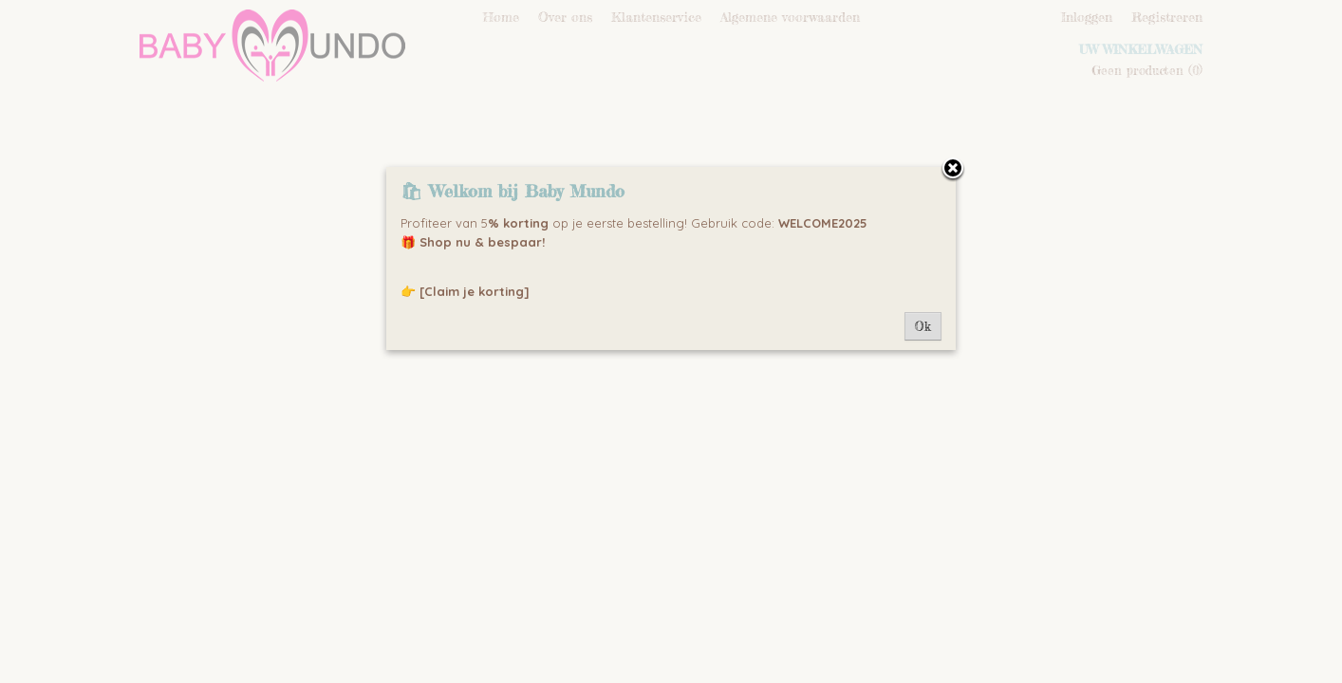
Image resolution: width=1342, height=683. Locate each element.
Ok (923, 326)
